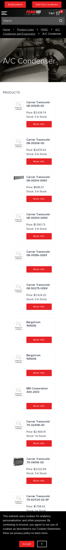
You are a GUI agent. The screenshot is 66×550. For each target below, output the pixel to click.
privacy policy (22, 533)
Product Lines (25, 29)
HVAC (44, 29)
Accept (27, 543)
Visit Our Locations (47, 4)
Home (6, 29)
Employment (15, 4)
